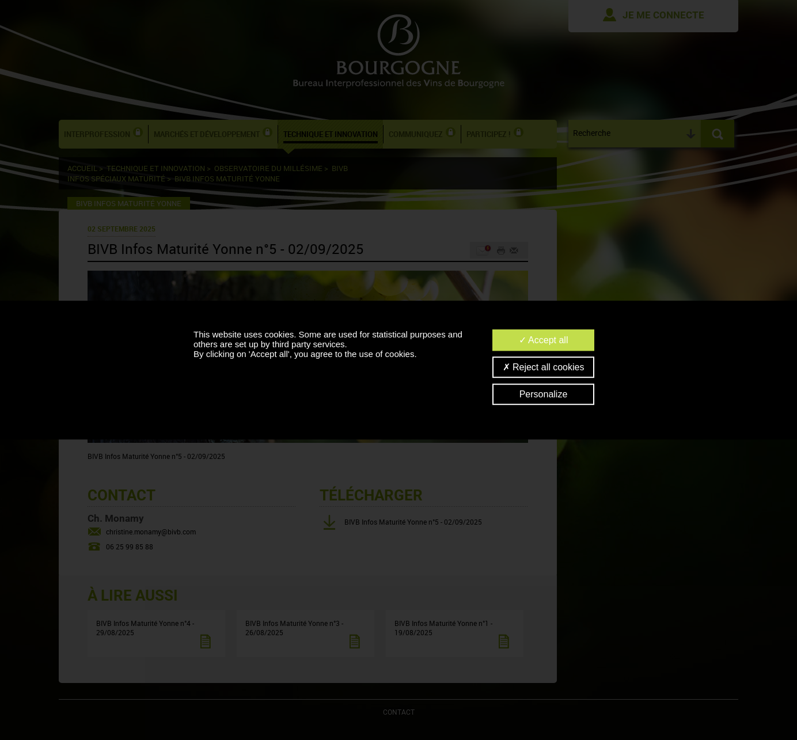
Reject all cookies (544, 367)
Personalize (543, 394)
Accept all (543, 340)
